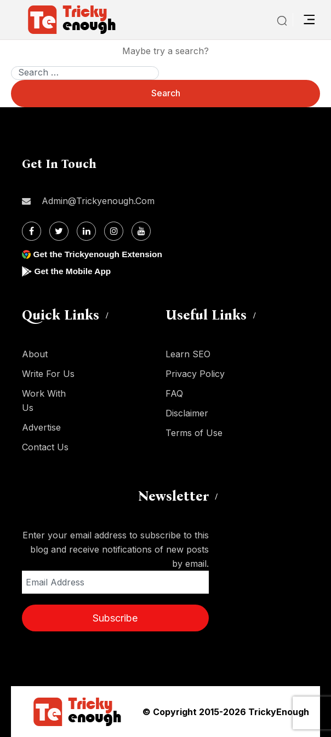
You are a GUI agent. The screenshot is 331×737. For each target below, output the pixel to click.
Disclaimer (187, 413)
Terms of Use (194, 432)
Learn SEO (188, 354)
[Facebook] (31, 231)
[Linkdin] (86, 231)
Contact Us (45, 447)
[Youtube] (141, 231)
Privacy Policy (195, 373)
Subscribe (115, 618)
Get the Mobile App (73, 271)
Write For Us (48, 373)
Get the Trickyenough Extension (100, 254)
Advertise (41, 427)
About (35, 354)
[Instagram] (113, 231)
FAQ (174, 393)
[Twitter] (59, 231)
